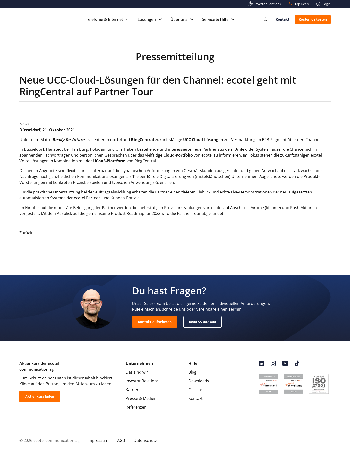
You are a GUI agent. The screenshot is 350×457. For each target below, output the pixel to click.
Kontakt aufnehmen (155, 321)
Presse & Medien (141, 398)
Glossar (195, 389)
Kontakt (282, 19)
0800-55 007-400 (202, 321)
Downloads (198, 381)
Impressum (98, 440)
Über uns (178, 19)
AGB (121, 440)
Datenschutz (145, 440)
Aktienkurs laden (39, 396)
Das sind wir (137, 372)
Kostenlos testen (313, 19)
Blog (192, 372)
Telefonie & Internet (104, 19)
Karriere (133, 389)
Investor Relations (142, 381)
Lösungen (147, 19)
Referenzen (136, 407)
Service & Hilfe (215, 19)
